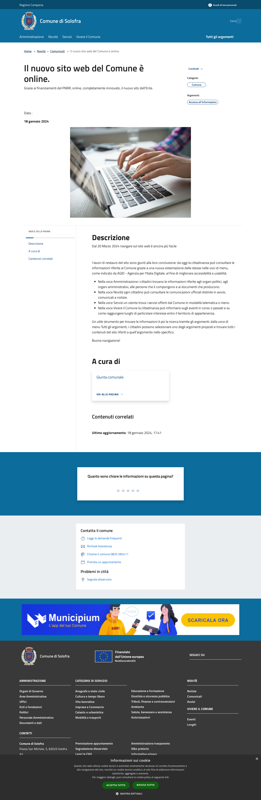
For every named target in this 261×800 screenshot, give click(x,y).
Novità (41, 51)
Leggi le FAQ (83, 754)
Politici (23, 712)
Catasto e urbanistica (89, 712)
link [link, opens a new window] (167, 777)
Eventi (191, 719)
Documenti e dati (30, 723)
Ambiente (137, 706)
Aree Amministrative (32, 696)
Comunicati (57, 51)
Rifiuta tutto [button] (146, 785)
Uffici (22, 701)
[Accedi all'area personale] (222, 5)
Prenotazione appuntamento (94, 743)
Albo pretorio (140, 748)
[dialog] (130, 777)
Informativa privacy (144, 754)
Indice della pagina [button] (39, 231)
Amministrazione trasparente (150, 743)
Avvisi (191, 701)
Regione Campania (31, 5)
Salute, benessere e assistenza (151, 712)
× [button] (256, 759)
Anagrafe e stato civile (90, 691)
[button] (130, 793)
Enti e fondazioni (30, 707)
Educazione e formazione (147, 691)
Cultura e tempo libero (90, 696)
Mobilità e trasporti (88, 717)
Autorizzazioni (140, 717)
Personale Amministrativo (36, 717)
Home (28, 51)
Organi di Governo (31, 691)
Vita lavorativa (84, 701)
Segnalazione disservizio (91, 748)
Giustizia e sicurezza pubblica (150, 696)
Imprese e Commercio (89, 707)
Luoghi (191, 724)
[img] (67, 230)
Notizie (191, 691)
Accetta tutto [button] (116, 785)
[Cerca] (237, 20)
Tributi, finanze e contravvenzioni (153, 701)
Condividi (196, 69)
